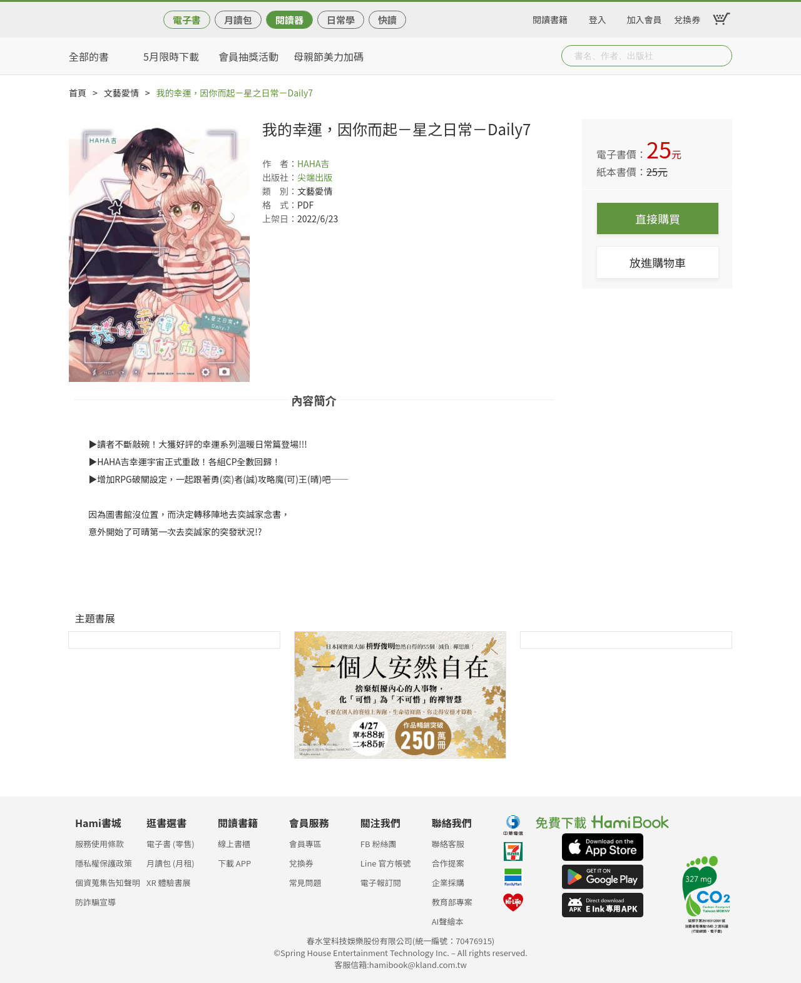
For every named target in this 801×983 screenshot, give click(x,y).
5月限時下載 (171, 56)
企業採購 (448, 882)
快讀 (387, 19)
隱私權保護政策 (103, 863)
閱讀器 (289, 19)
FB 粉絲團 (378, 844)
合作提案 (448, 863)
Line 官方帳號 (385, 863)
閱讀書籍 (550, 17)
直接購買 (657, 218)
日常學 (341, 19)
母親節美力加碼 (328, 56)
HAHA (308, 163)
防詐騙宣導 (95, 902)
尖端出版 (314, 177)
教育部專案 (452, 902)
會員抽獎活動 (248, 56)
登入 (597, 17)
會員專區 (305, 844)
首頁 (77, 92)
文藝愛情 (121, 92)
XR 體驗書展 (168, 882)
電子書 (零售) (170, 844)
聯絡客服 (448, 844)
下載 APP (234, 863)
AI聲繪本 (448, 921)
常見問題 (305, 882)
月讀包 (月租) (170, 863)
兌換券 (687, 17)
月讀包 (238, 19)
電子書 (187, 19)
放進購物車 (658, 262)
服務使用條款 (99, 844)
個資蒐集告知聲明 (107, 882)
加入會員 (644, 17)
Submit (722, 56)
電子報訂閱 (380, 882)
